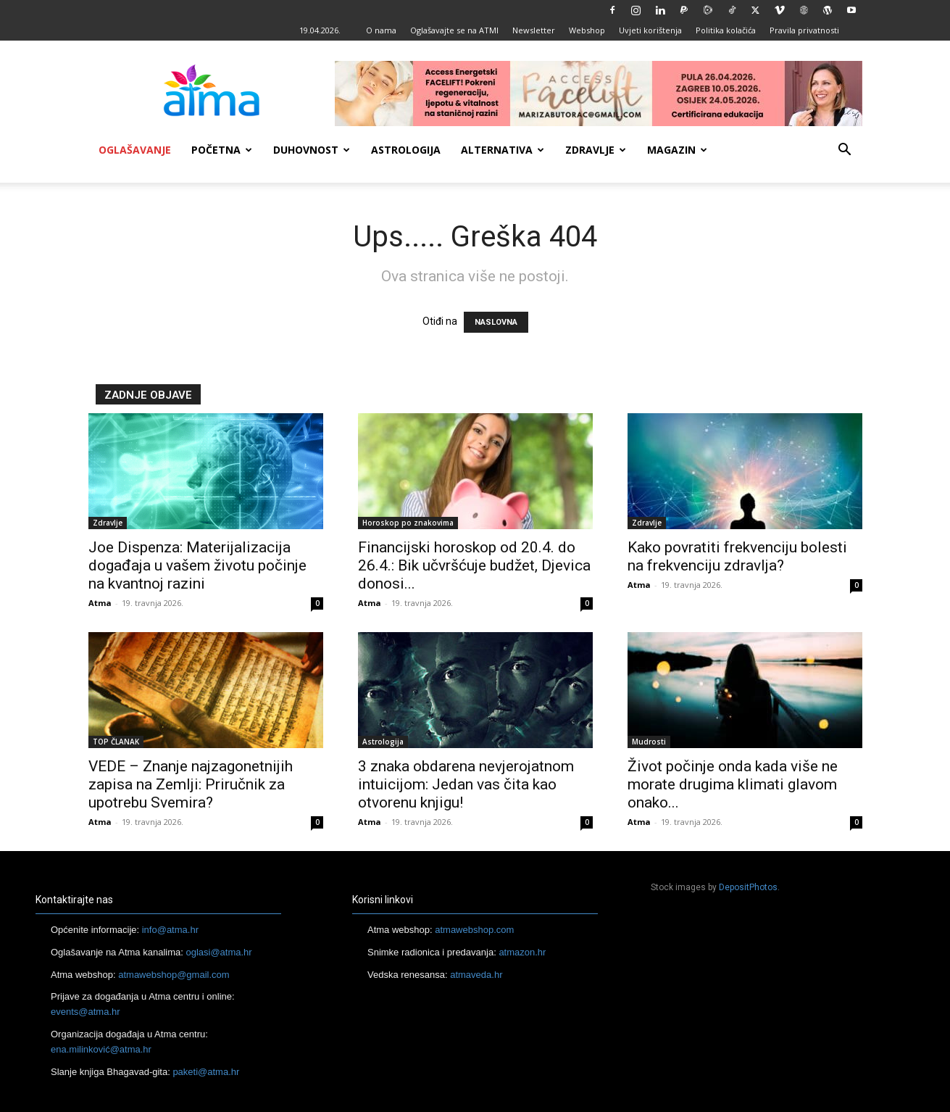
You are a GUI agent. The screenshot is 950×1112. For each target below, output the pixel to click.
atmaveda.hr (476, 974)
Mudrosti (649, 742)
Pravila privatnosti (804, 30)
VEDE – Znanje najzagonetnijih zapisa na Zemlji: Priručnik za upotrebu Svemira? (190, 784)
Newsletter (533, 30)
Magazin (677, 150)
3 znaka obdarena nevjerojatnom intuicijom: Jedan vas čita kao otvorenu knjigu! (466, 784)
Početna (221, 150)
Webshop (587, 30)
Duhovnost (311, 150)
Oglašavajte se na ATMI (454, 30)
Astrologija (406, 150)
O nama (381, 30)
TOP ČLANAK (116, 742)
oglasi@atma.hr (218, 952)
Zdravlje (595, 150)
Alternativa (502, 150)
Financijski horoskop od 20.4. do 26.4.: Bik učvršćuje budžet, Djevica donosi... (474, 565)
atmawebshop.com (474, 929)
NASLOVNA (496, 322)
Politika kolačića (726, 30)
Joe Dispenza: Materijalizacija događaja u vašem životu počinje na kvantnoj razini (197, 565)
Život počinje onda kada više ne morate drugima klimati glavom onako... (733, 784)
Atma (100, 602)
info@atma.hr (170, 929)
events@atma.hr (85, 1011)
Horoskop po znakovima (408, 523)
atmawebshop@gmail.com (173, 974)
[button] (845, 151)
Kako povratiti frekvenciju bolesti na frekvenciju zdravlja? (737, 556)
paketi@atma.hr (205, 1071)
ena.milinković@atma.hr (101, 1049)
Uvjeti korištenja (650, 30)
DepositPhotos (748, 887)
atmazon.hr (522, 952)
